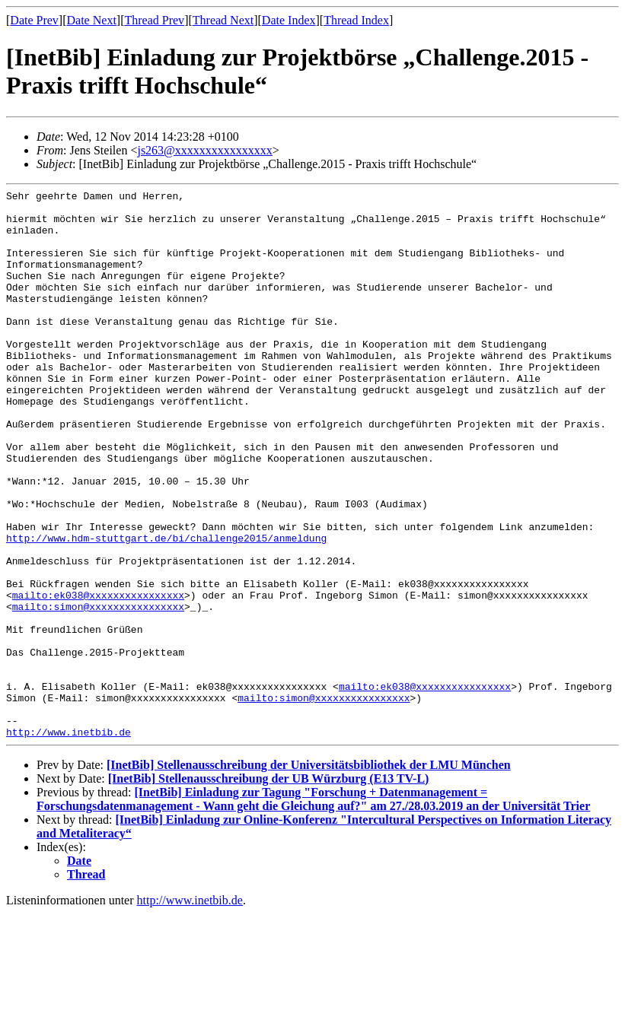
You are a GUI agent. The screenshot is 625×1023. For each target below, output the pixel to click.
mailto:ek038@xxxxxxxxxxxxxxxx (98, 677)
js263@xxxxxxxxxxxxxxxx (204, 150)
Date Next (91, 20)
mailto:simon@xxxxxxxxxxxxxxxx (98, 690)
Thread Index (356, 20)
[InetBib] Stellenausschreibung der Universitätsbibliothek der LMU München (309, 874)
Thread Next (223, 20)
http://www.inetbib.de (68, 841)
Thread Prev (154, 20)
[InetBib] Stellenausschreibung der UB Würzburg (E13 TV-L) (268, 888)
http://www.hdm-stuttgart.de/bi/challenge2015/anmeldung (166, 608)
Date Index (289, 20)
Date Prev (34, 20)
